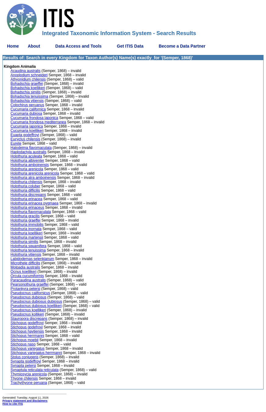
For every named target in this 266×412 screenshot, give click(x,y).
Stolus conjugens (24, 357)
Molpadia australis (25, 267)
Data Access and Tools (78, 46)
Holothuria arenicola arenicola (35, 173)
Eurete (16, 143)
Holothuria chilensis (26, 182)
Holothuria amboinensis (30, 165)
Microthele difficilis (25, 263)
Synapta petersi (23, 365)
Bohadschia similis (26, 92)
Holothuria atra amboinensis (33, 177)
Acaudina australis (26, 71)
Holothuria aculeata (26, 156)
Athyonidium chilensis (28, 79)
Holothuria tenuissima (28, 250)
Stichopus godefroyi (27, 327)
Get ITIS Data (130, 46)
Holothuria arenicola (27, 169)
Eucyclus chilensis (25, 139)
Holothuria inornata (26, 229)
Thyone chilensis (24, 378)
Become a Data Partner (182, 46)
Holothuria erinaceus (27, 207)
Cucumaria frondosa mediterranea (38, 122)
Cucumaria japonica (27, 126)
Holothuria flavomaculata (31, 212)
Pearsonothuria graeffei (30, 284)
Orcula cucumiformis (27, 276)
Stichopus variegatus (28, 348)
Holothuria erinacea (26, 199)
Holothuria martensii (27, 237)
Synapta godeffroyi (26, 361)
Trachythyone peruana (29, 383)
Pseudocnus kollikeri (27, 314)
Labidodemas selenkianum (32, 259)
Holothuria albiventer (27, 160)
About (34, 46)
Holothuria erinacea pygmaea (35, 203)
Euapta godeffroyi (25, 135)
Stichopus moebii (24, 340)
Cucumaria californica (28, 109)
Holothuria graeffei (26, 220)
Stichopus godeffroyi (27, 323)
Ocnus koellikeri (24, 271)
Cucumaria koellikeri (27, 130)
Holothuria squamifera (28, 246)
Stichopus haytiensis (27, 331)
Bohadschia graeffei (27, 83)
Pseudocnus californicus (30, 293)
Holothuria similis (24, 242)
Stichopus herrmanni (27, 336)
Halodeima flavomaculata (31, 148)
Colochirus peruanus (27, 105)
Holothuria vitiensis (26, 254)
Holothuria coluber (25, 186)
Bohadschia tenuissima (29, 96)
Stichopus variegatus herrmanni (36, 353)
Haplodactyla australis (28, 152)
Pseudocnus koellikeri (28, 310)
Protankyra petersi (25, 289)
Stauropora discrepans (29, 318)
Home (13, 46)
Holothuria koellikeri (27, 233)
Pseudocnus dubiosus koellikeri (36, 306)
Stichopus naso (23, 344)
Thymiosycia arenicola (29, 374)
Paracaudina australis (28, 280)
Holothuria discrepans (28, 195)
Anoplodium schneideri (29, 75)
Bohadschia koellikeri (28, 88)
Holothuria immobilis (27, 224)
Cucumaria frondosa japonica (34, 118)
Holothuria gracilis (25, 216)
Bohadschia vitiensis (27, 101)
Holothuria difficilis (25, 190)
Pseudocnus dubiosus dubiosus (36, 301)
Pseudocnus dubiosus (28, 297)
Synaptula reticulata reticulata (35, 370)
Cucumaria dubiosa (26, 113)
